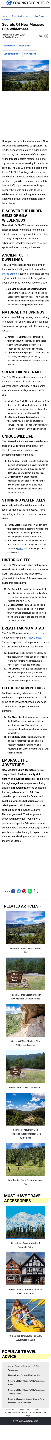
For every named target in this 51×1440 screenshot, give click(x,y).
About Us (10, 1409)
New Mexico (30, 53)
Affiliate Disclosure (12, 1412)
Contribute (20, 1409)
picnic (20, 548)
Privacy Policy (39, 1409)
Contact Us (26, 1412)
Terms (28, 1409)
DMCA (45, 1412)
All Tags (27, 1416)
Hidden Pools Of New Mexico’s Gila (24, 1375)
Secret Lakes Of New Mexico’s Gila (25, 1087)
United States (9, 273)
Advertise (37, 1412)
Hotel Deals (9, 45)
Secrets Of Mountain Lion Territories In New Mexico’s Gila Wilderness (25, 1134)
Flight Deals (24, 45)
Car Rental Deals (12, 53)
